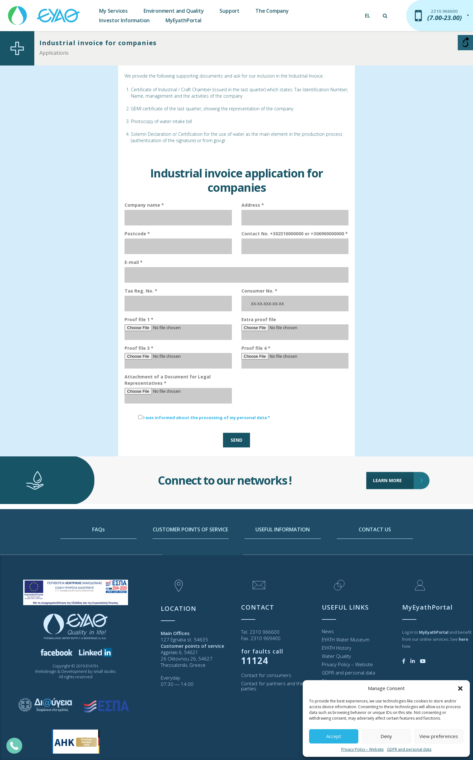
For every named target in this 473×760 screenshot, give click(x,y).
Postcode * (137, 234)
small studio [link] (104, 671)
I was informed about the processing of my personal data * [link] (206, 417)
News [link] (328, 631)
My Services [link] (113, 10)
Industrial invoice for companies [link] (98, 42)
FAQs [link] (98, 555)
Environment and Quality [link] (174, 10)
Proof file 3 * (139, 348)
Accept (333, 736)
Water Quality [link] (336, 656)
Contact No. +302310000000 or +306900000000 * (294, 234)
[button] (460, 688)
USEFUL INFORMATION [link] (282, 555)
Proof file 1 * (139, 319)
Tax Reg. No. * (141, 291)
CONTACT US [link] (375, 555)
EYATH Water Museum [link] (345, 639)
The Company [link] (272, 10)
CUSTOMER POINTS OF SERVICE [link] (190, 555)
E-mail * (134, 262)
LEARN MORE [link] (393, 453)
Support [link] (230, 10)
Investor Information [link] (124, 20)
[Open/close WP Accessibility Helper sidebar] (465, 42)
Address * (252, 205)
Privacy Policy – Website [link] (362, 749)
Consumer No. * (259, 291)
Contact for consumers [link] (266, 675)
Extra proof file (258, 319)
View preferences (438, 736)
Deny (386, 736)
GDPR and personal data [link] (409, 749)
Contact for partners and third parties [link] (274, 686)
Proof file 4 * (255, 348)
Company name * (144, 205)
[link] (44, 13)
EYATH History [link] (336, 647)
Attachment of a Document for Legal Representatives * (168, 380)
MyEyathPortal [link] (183, 20)
